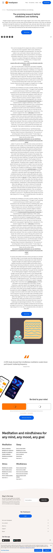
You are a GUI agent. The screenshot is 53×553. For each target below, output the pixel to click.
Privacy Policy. (17, 503)
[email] (31, 500)
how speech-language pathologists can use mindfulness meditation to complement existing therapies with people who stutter (26, 140)
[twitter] (4, 37)
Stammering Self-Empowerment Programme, (29, 101)
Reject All (47, 550)
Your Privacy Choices (5, 550)
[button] (12, 37)
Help (40, 2)
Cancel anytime (30, 413)
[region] (26, 548)
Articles (4, 10)
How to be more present (22, 473)
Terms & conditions (23, 413)
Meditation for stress (7, 471)
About (36, 2)
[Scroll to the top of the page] (50, 540)
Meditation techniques (7, 456)
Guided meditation (6, 454)
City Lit (24, 177)
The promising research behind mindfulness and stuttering (20, 10)
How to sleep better (20, 448)
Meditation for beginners (7, 450)
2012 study (31, 112)
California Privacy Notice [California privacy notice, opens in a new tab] (30, 547)
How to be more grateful (22, 471)
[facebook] (2, 37)
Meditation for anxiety (7, 467)
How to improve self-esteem (21, 476)
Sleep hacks (19, 456)
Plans (26, 2)
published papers (32, 169)
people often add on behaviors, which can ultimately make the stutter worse (26, 63)
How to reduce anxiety (7, 475)
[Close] (51, 545)
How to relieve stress (7, 469)
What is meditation (6, 448)
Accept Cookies (38, 550)
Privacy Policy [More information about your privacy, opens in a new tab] (22, 547)
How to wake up (20, 454)
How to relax (5, 473)
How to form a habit (21, 469)
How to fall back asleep (21, 452)
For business (31, 2)
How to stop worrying (21, 467)
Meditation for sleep (21, 450)
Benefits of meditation (7, 452)
